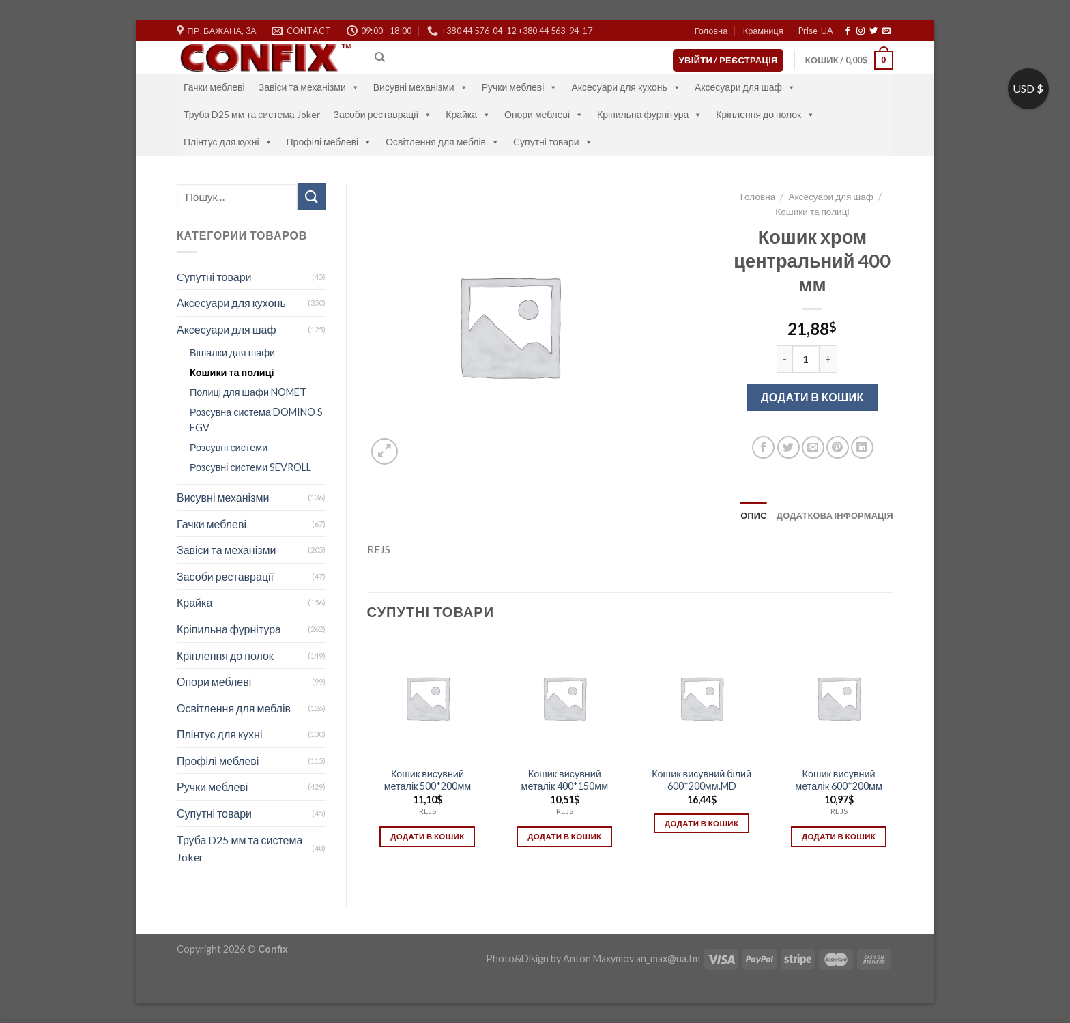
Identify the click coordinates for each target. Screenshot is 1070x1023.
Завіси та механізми (309, 87)
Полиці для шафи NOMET (248, 392)
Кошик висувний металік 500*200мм (428, 780)
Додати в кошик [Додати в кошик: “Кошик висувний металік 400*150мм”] (564, 836)
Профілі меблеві (330, 141)
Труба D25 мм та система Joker (252, 114)
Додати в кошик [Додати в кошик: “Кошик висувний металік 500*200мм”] (427, 836)
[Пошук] (380, 57)
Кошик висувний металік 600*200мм (838, 780)
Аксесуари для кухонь (626, 87)
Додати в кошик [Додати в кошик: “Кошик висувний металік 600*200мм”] (839, 836)
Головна (711, 30)
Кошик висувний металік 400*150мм (565, 780)
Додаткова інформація (835, 515)
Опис (753, 515)
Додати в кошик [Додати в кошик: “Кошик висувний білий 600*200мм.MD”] (701, 823)
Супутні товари (214, 813)
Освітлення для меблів (443, 141)
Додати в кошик (812, 396)
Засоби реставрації (383, 114)
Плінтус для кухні (228, 141)
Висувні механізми (420, 87)
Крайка (468, 114)
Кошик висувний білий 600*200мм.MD (701, 780)
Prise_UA (815, 30)
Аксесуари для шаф (745, 87)
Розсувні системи (229, 447)
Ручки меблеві (520, 87)
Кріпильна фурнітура (649, 114)
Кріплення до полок (765, 114)
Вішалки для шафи (232, 352)
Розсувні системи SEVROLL (250, 467)
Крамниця (763, 30)
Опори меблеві (543, 114)
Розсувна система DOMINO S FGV (256, 419)
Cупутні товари (553, 141)
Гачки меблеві (214, 87)
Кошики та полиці (232, 372)
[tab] (753, 515)
